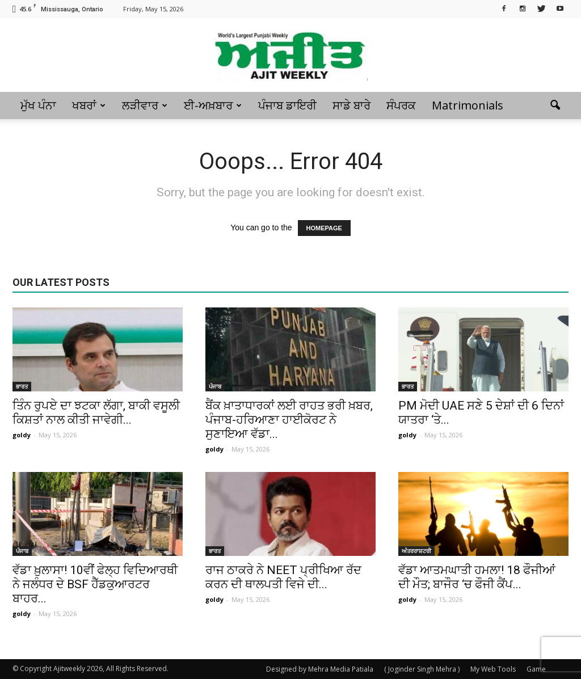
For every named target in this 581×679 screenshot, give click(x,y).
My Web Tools (493, 669)
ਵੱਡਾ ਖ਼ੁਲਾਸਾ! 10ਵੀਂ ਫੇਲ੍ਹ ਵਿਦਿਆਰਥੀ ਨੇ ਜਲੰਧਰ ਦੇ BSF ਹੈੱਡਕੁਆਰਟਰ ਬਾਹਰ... (95, 584)
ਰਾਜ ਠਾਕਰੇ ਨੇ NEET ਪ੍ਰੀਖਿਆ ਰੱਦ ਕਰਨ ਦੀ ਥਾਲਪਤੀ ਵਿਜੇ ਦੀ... (283, 577)
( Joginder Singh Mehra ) (422, 669)
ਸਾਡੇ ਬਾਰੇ (351, 105)
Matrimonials (467, 105)
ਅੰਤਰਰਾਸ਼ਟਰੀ (416, 551)
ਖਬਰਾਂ (89, 105)
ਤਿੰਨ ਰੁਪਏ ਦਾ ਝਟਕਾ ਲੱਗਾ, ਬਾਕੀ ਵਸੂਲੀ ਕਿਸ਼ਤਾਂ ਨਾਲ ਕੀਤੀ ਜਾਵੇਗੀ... (96, 413)
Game (536, 669)
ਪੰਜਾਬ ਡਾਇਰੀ (287, 105)
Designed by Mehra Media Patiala (319, 669)
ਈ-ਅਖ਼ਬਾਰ (213, 105)
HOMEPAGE (324, 228)
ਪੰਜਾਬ (215, 386)
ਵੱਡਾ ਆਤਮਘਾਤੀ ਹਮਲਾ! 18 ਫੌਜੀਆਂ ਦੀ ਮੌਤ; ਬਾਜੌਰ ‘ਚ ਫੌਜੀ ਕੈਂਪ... (476, 577)
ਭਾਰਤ (22, 386)
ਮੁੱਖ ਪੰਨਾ (38, 105)
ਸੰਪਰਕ (401, 105)
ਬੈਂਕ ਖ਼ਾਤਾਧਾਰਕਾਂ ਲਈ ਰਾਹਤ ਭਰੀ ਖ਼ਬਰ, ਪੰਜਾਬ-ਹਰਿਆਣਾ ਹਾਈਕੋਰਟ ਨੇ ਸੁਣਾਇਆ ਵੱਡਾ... (289, 420)
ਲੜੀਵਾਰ (144, 105)
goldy (21, 435)
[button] (555, 105)
